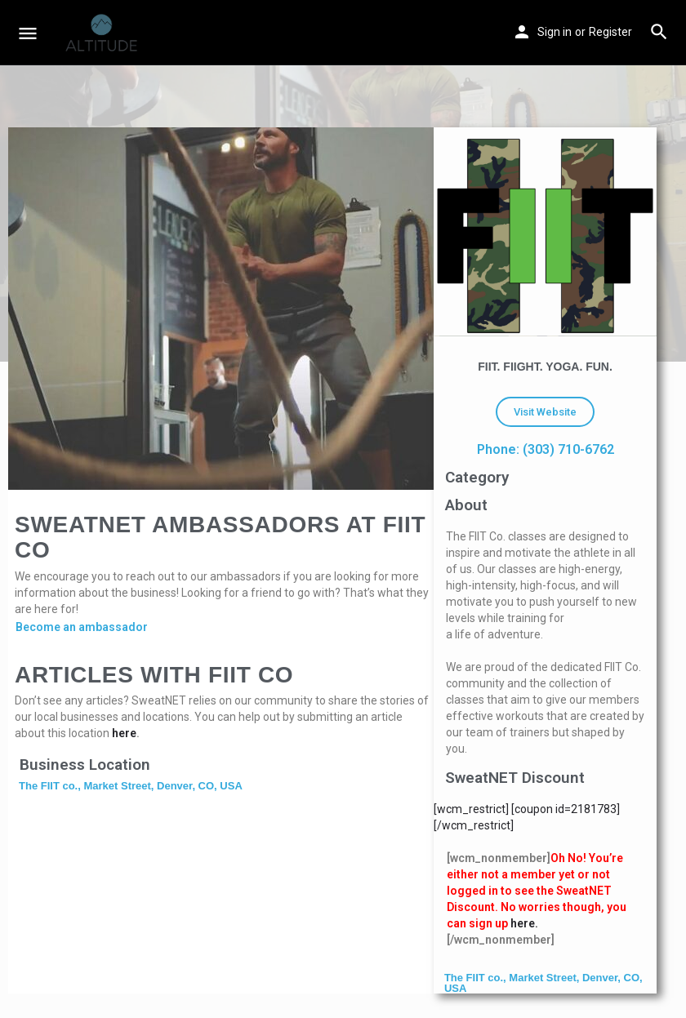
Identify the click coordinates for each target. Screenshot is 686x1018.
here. (524, 923)
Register (610, 31)
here (124, 733)
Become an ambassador (82, 626)
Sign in (554, 31)
